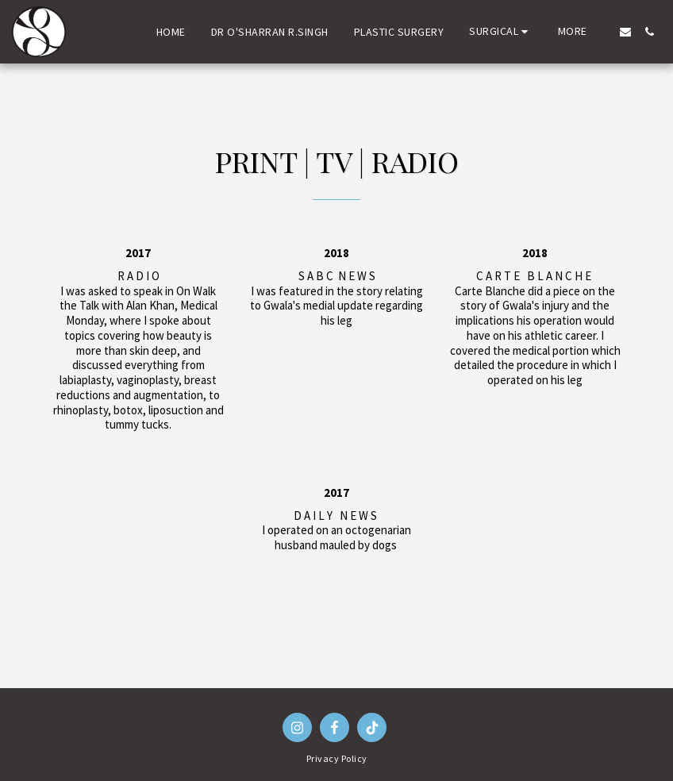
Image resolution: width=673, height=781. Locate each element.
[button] (500, 31)
